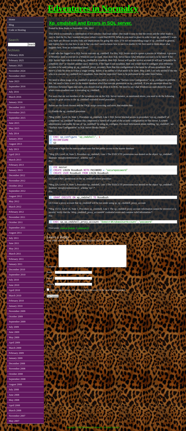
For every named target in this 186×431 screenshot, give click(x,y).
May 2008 (14, 399)
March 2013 (15, 159)
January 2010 (15, 305)
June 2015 (14, 122)
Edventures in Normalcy (93, 8)
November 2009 (17, 311)
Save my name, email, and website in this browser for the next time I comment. (88, 290)
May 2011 (14, 248)
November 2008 (17, 368)
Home (12, 19)
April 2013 (14, 154)
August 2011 (15, 232)
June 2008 (14, 394)
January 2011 (15, 264)
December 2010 (17, 269)
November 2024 (17, 70)
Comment (52, 266)
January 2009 (15, 358)
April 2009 (14, 342)
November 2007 (17, 415)
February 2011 (16, 258)
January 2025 (15, 65)
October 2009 (16, 316)
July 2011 (14, 238)
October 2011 (16, 222)
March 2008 (15, 410)
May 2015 (14, 128)
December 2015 (17, 107)
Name (50, 272)
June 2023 (14, 81)
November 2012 (17, 180)
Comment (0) (83, 228)
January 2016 (15, 102)
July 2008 (14, 389)
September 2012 (17, 190)
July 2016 (14, 91)
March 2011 (15, 253)
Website (50, 284)
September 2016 (17, 86)
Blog (11, 24)
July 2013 (14, 149)
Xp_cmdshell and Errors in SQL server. (90, 22)
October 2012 (16, 185)
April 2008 (14, 405)
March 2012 (15, 206)
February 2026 (16, 55)
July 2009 (14, 326)
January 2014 (15, 138)
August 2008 (15, 384)
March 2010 (15, 295)
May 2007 (14, 420)
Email (50, 278)
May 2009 (14, 337)
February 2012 (16, 211)
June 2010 (14, 285)
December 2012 (17, 175)
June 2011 (14, 243)
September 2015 (17, 117)
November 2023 (17, 75)
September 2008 (17, 378)
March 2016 (15, 96)
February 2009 (16, 352)
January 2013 (15, 170)
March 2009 (15, 347)
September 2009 (17, 321)
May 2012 (14, 201)
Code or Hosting (67, 228)
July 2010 (14, 279)
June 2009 (14, 332)
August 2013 (15, 143)
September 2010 (17, 274)
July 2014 (14, 133)
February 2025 (16, 60)
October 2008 (16, 373)
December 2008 (17, 363)
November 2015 (17, 112)
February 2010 (16, 300)
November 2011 (17, 217)
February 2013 (16, 164)
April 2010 (14, 290)
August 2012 (15, 196)
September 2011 (17, 227)
